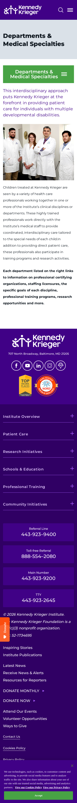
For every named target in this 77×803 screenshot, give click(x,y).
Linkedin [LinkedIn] (38, 366)
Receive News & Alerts (23, 673)
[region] (38, 781)
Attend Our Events (20, 711)
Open (70, 10)
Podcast (61, 366)
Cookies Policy (14, 748)
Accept (38, 795)
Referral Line (38, 532)
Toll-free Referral (38, 554)
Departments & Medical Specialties (34, 74)
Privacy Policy (13, 759)
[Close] (72, 765)
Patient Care (15, 434)
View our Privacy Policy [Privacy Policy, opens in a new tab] (56, 787)
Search (60, 10)
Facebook (16, 366)
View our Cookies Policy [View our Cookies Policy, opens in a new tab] (28, 787)
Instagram (50, 366)
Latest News (14, 665)
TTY (38, 598)
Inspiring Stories (17, 648)
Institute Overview (21, 416)
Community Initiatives (25, 504)
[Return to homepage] (23, 10)
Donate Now (16, 701)
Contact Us (11, 736)
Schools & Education (23, 469)
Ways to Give (15, 726)
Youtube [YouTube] (27, 366)
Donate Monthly (21, 691)
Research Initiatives (22, 451)
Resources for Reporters (24, 680)
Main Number (38, 576)
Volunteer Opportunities (25, 718)
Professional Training (24, 487)
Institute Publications (22, 655)
